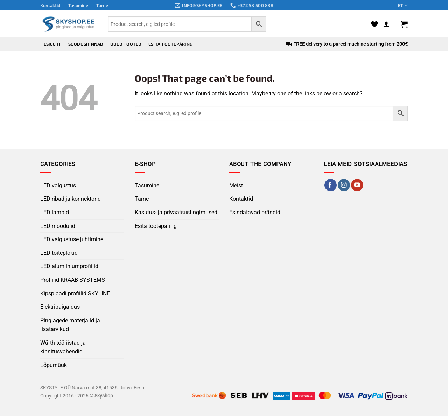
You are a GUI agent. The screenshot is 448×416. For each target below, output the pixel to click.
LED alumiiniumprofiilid (69, 266)
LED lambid (54, 212)
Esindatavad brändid (254, 212)
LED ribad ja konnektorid (70, 198)
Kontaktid (50, 5)
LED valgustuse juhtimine (71, 239)
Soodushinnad (86, 44)
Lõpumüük (53, 365)
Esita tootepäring (170, 44)
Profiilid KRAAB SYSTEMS (72, 280)
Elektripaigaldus (60, 306)
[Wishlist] (374, 24)
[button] (386, 24)
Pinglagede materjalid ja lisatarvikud (70, 325)
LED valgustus (58, 185)
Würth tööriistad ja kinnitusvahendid (63, 347)
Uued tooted (126, 44)
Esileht (53, 44)
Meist (236, 185)
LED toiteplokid (59, 253)
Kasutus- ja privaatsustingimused (176, 212)
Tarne (102, 5)
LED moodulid (57, 226)
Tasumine (78, 5)
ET (403, 5)
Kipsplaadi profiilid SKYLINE (75, 293)
